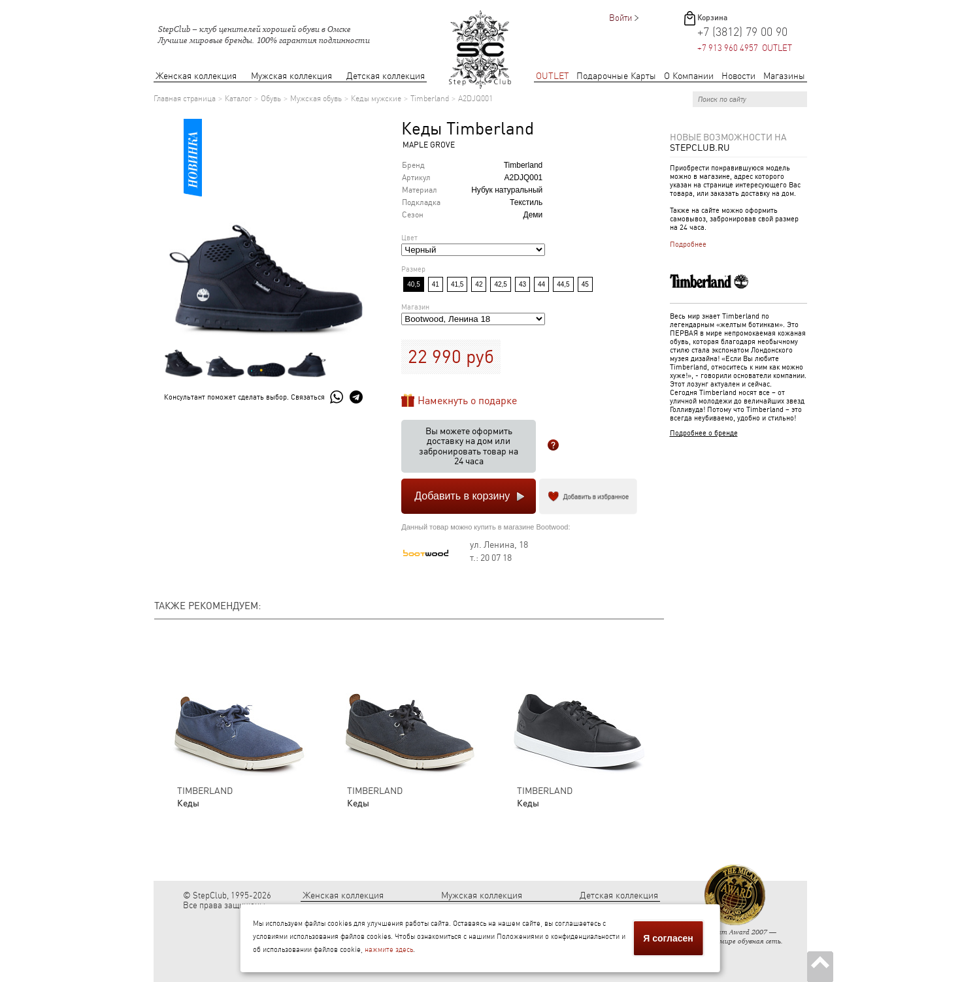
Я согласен (668, 938)
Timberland (429, 98)
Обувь (271, 98)
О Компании (689, 76)
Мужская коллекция (291, 76)
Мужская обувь (316, 98)
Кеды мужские (376, 98)
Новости (738, 76)
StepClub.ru (700, 147)
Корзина (712, 17)
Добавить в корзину (462, 495)
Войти (620, 18)
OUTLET (552, 76)
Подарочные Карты (616, 76)
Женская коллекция (196, 76)
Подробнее (688, 244)
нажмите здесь (389, 949)
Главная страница (185, 98)
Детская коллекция (385, 76)
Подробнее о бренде (704, 433)
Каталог (238, 98)
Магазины (784, 76)
